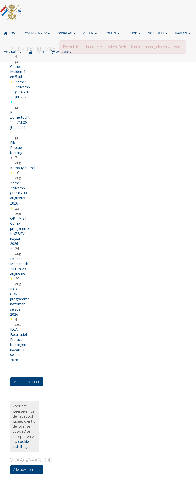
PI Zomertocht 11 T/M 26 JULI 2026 (20, 120)
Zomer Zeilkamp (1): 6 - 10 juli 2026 (22, 89)
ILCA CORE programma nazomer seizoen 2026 (19, 302)
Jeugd (134, 33)
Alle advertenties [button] (26, 469)
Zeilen (90, 33)
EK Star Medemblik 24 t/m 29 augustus (19, 266)
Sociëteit (157, 33)
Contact (12, 52)
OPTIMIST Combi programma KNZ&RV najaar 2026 (19, 231)
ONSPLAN (66, 33)
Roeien (112, 33)
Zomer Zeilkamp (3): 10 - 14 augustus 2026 (18, 193)
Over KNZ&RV (37, 33)
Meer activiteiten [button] (26, 381)
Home (10, 33)
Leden (36, 52)
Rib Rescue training (16, 147)
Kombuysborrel (22, 167)
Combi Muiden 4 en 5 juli (17, 71)
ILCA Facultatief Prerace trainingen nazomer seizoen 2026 (18, 344)
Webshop (61, 52)
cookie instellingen (22, 444)
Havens (182, 33)
